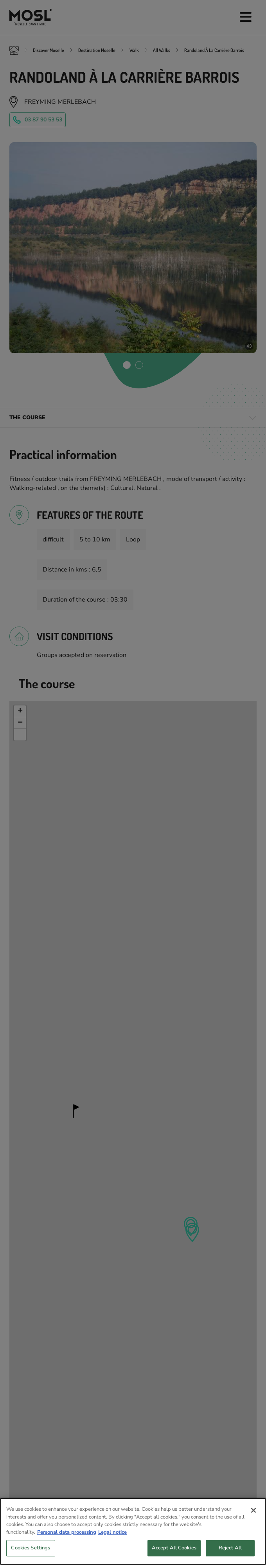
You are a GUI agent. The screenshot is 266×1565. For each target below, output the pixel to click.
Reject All (230, 1554)
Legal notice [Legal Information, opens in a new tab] (112, 1538)
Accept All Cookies (174, 1554)
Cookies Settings (30, 1554)
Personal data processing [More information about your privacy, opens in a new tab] (66, 1538)
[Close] (253, 1517)
